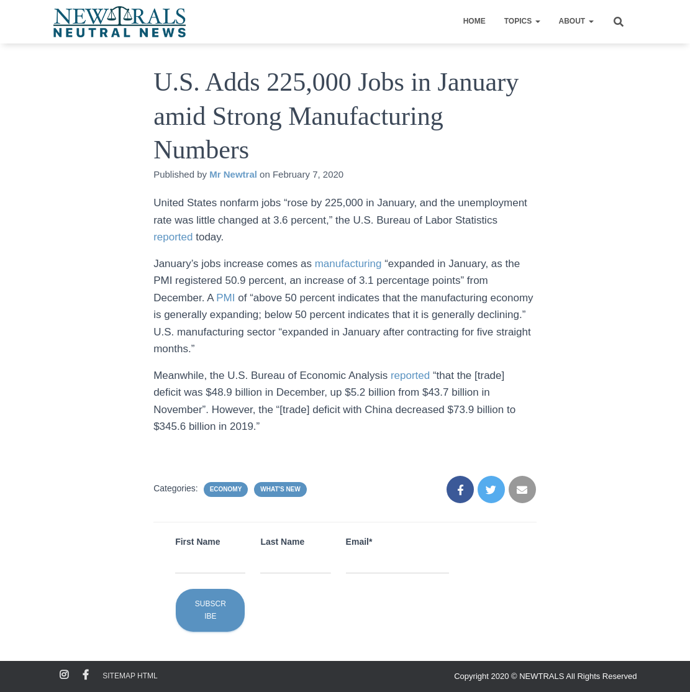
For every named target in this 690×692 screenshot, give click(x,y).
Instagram (64, 675)
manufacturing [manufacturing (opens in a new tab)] (349, 264)
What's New (280, 489)
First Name (197, 542)
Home (474, 21)
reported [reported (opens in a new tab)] (174, 237)
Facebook (85, 675)
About (576, 21)
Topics (522, 21)
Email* (359, 542)
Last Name (282, 542)
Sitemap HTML (129, 676)
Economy (226, 489)
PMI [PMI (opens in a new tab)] (227, 298)
